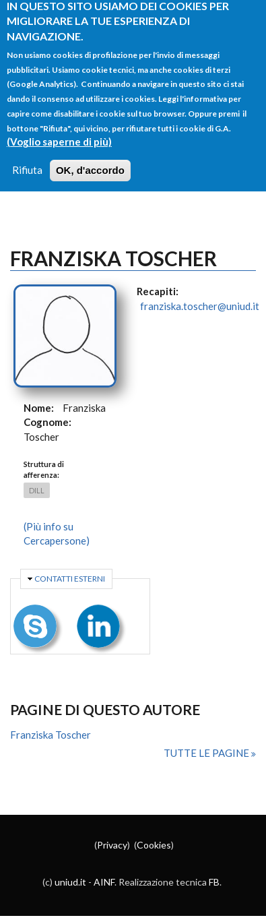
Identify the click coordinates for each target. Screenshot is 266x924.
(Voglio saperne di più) (59, 129)
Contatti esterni (69, 579)
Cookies (154, 845)
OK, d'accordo (90, 158)
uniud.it (70, 882)
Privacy (112, 845)
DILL (36, 490)
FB (214, 882)
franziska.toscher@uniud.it (199, 306)
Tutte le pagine (207, 753)
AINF (104, 882)
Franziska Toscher (50, 735)
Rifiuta (27, 158)
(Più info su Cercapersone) (57, 533)
